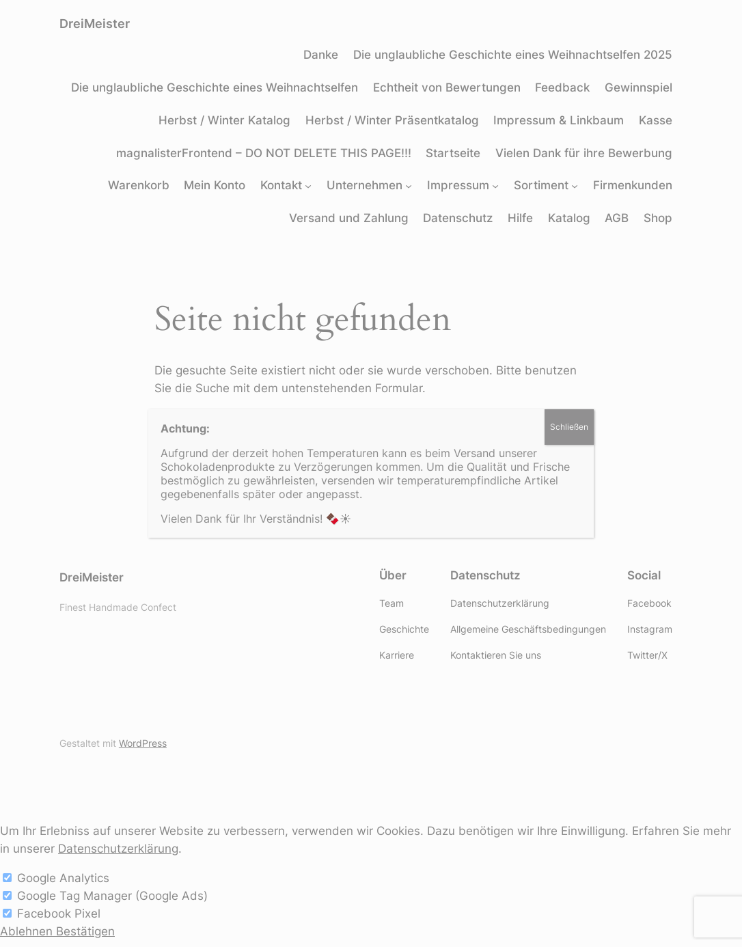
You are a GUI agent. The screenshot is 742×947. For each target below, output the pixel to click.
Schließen (569, 427)
